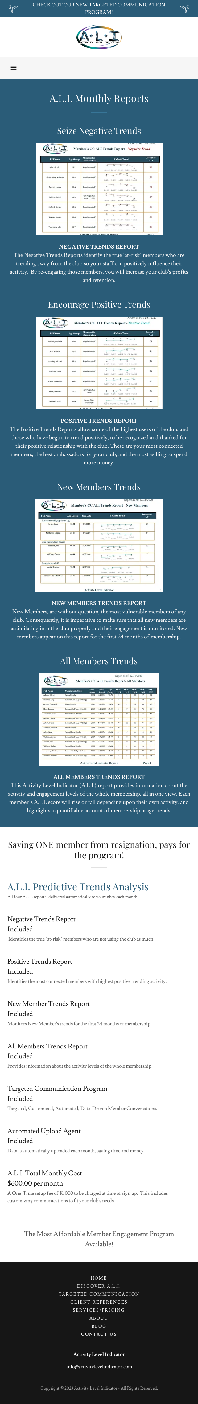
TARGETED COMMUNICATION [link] (99, 1294)
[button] (13, 68)
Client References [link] (99, 1302)
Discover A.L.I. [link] (99, 1286)
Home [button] (99, 1278)
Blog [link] (99, 1326)
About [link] (98, 1318)
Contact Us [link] (99, 1334)
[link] (99, 37)
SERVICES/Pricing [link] (99, 1310)
